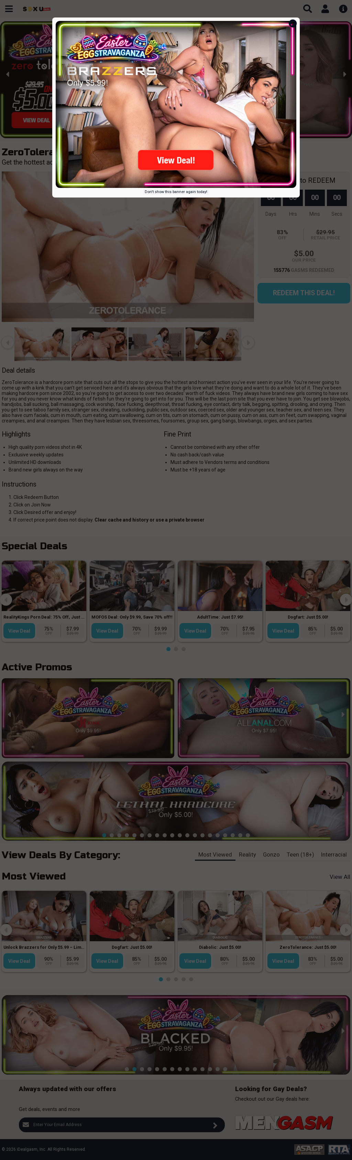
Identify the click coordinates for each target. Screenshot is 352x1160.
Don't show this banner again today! (176, 192)
